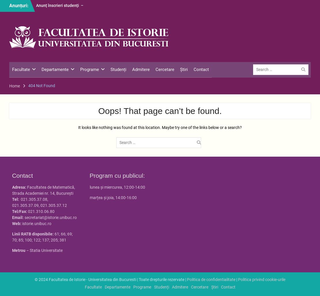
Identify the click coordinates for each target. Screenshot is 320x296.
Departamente (55, 69)
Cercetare (165, 69)
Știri (184, 69)
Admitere (141, 69)
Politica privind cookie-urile (261, 279)
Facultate (21, 69)
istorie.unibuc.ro (36, 223)
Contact (201, 69)
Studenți (118, 69)
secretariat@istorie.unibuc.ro (51, 217)
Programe (89, 69)
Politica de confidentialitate (211, 279)
